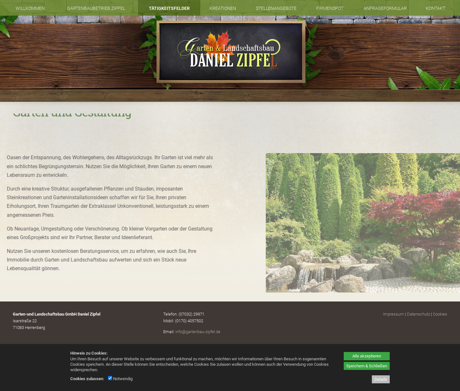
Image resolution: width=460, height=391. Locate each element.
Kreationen (223, 8)
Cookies (440, 314)
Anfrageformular (385, 8)
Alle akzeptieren (366, 356)
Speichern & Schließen (366, 366)
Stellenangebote (276, 8)
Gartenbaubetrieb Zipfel (96, 8)
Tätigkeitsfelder (169, 8)
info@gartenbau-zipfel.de (197, 331)
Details (380, 379)
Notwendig (120, 378)
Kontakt (435, 8)
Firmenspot (329, 8)
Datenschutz (418, 314)
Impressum (393, 314)
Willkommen (30, 8)
